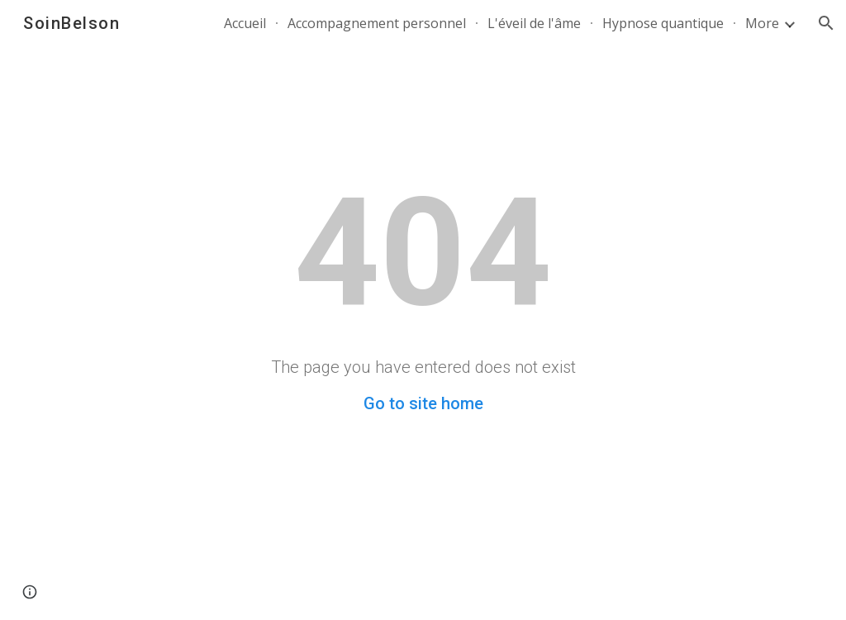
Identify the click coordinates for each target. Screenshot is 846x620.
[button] (826, 23)
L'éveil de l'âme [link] (534, 23)
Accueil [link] (245, 23)
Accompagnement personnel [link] (377, 23)
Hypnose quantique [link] (663, 23)
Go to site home (423, 403)
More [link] (762, 23)
